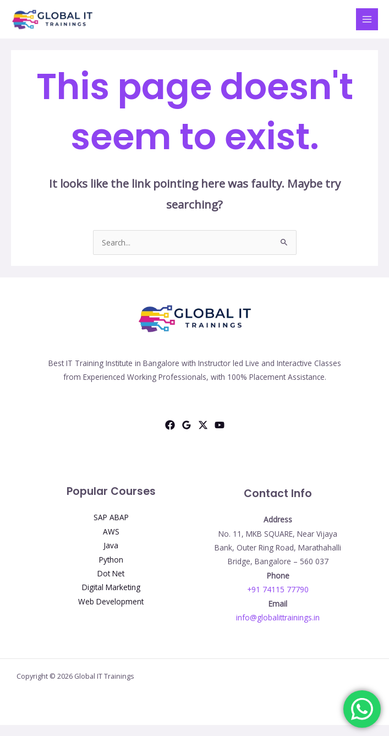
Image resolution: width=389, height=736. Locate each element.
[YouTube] (219, 425)
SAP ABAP (111, 517)
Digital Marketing (111, 587)
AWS (111, 531)
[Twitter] (203, 425)
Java (110, 545)
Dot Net (110, 573)
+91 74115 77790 (278, 589)
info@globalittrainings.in (278, 617)
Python (111, 559)
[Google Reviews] (186, 425)
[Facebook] (170, 425)
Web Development (111, 601)
